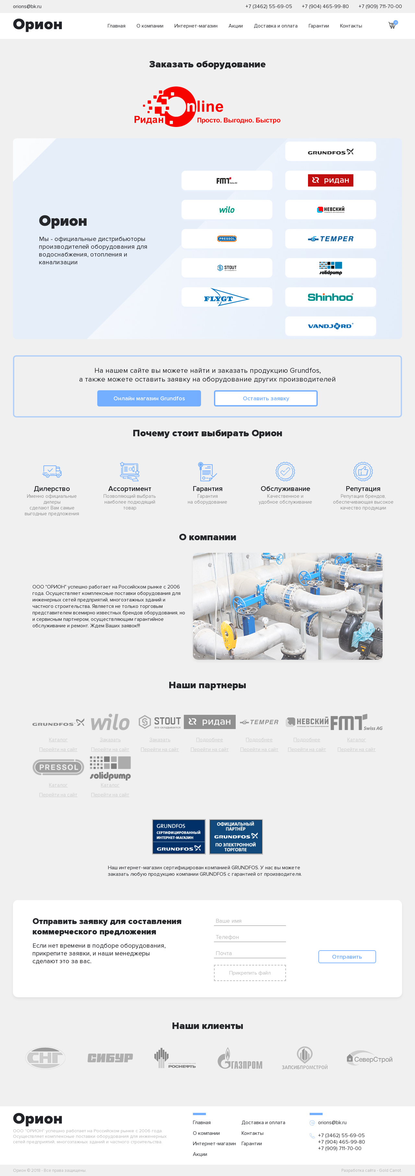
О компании (149, 26)
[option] (45, 1058)
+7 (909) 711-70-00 (380, 6)
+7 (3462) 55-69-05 (268, 6)
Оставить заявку (266, 398)
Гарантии (319, 26)
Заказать (110, 739)
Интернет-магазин (196, 26)
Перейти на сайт (58, 749)
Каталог (58, 739)
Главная (116, 26)
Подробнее (209, 739)
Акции (236, 26)
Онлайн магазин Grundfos (149, 398)
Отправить (347, 956)
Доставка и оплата (276, 26)
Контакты (351, 26)
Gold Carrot (390, 1170)
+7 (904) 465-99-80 (325, 6)
